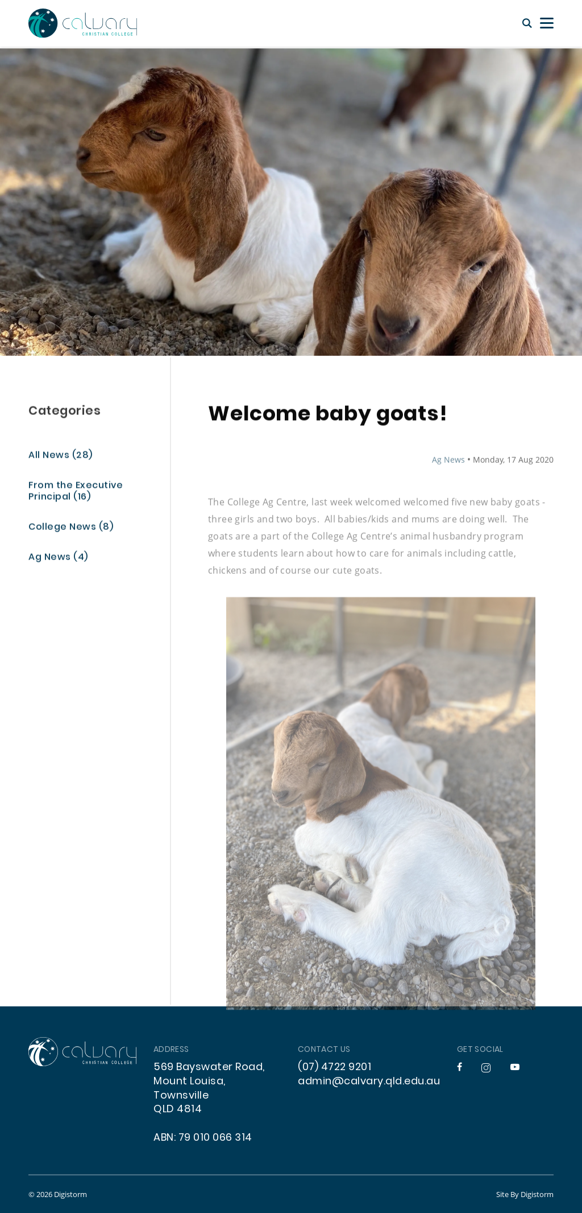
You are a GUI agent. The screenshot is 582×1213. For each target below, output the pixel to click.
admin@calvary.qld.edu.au (369, 1082)
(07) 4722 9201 (334, 1067)
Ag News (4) (58, 559)
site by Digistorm (525, 1194)
